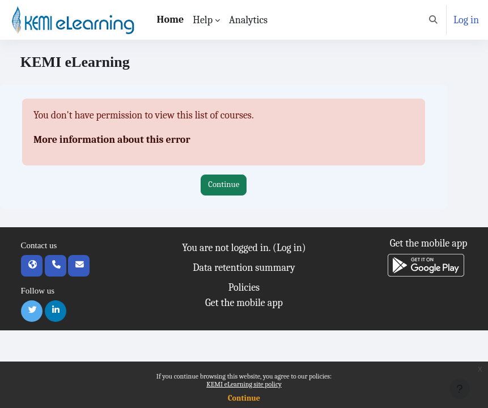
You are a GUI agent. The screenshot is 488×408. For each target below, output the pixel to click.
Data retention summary (244, 268)
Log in (466, 20)
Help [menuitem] (203, 20)
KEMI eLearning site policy (243, 384)
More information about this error (111, 140)
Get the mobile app (244, 303)
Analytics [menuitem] (248, 20)
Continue (244, 398)
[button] (433, 20)
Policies (244, 288)
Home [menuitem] (170, 20)
